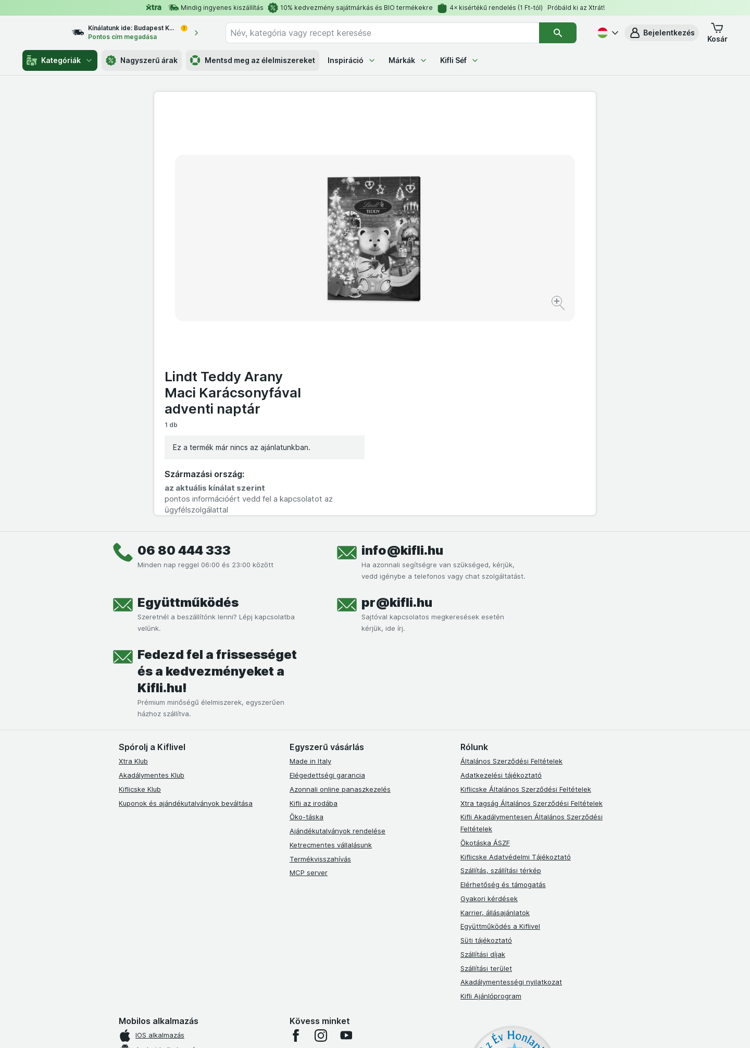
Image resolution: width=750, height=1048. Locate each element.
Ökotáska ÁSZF (485, 636)
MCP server (309, 666)
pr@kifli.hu (396, 396)
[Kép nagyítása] (338, 271)
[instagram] (321, 829)
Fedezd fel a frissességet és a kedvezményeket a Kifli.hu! (217, 465)
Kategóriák (60, 60)
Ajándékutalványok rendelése (337, 624)
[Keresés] (558, 32)
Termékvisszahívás (320, 652)
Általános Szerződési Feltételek (511, 555)
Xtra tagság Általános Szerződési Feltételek (531, 596)
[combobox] (392, 32)
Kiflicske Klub (140, 583)
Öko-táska (306, 610)
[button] (661, 32)
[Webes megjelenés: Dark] (426, 1027)
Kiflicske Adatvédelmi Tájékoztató (515, 650)
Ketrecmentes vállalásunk (331, 638)
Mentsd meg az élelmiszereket (252, 60)
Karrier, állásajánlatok (495, 706)
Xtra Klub (133, 555)
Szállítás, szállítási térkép (500, 664)
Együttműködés (188, 396)
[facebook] (296, 829)
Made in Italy (310, 555)
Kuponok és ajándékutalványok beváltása (186, 596)
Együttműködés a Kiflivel (500, 720)
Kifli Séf (459, 60)
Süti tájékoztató (486, 734)
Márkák (408, 60)
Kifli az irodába (314, 596)
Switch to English (393, 984)
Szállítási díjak (482, 748)
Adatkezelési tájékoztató (501, 569)
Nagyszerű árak (142, 60)
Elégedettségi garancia (327, 569)
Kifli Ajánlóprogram (490, 789)
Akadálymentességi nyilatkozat (511, 775)
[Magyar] (606, 32)
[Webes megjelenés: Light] (384, 1027)
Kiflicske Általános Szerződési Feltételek (525, 583)
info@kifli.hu (402, 344)
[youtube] (346, 829)
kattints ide (254, 959)
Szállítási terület (486, 761)
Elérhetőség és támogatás (503, 678)
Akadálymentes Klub (151, 569)
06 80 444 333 (184, 344)
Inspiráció (352, 60)
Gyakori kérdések (489, 692)
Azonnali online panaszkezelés (340, 583)
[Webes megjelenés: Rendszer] (332, 1027)
